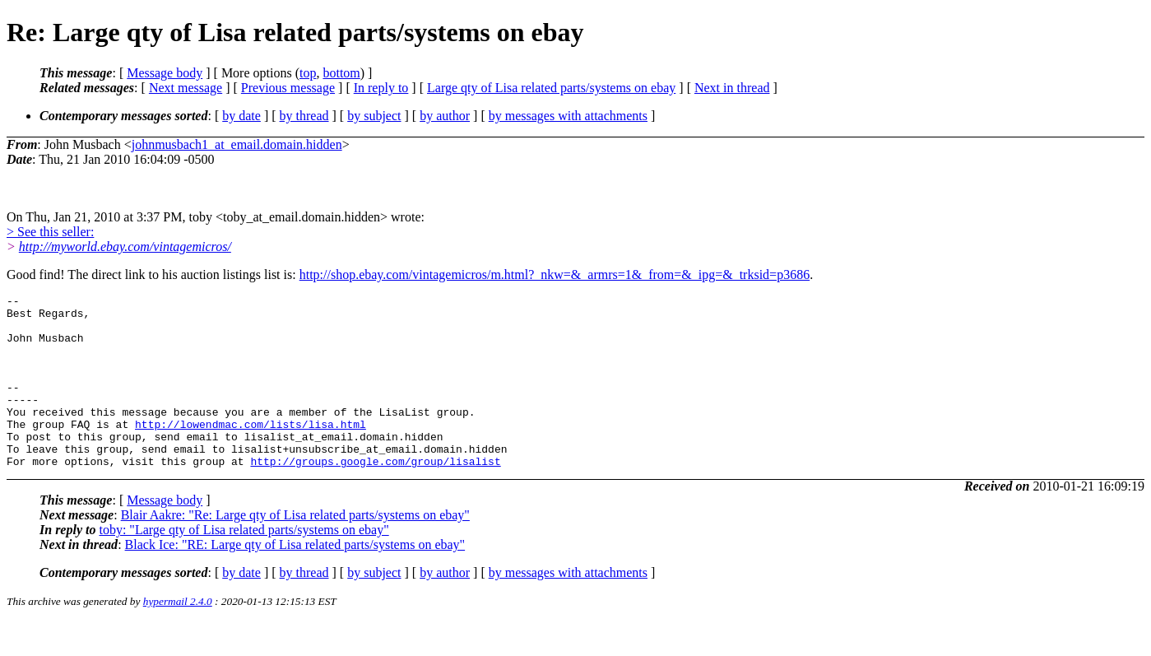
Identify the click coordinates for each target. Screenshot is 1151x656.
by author (445, 116)
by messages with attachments (568, 116)
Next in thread (732, 88)
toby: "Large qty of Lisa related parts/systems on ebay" (243, 564)
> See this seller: (50, 232)
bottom (341, 73)
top (307, 73)
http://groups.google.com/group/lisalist (375, 495)
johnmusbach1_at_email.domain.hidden (237, 144)
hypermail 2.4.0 (177, 636)
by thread (304, 116)
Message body (164, 73)
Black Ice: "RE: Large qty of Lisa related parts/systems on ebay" (295, 579)
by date (241, 116)
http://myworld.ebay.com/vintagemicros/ (125, 247)
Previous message (288, 88)
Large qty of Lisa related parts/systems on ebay (551, 88)
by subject (374, 116)
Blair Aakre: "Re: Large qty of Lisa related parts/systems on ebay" (295, 549)
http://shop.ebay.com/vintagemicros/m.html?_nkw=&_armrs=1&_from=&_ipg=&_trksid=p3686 (554, 274)
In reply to (381, 88)
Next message (185, 88)
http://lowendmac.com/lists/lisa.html (250, 451)
